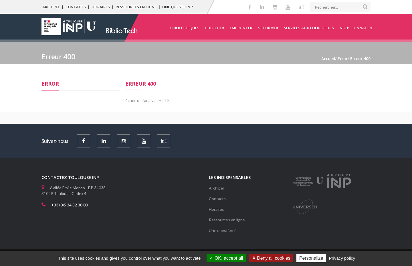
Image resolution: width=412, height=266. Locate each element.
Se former (268, 27)
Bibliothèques (184, 27)
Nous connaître (356, 27)
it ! (301, 7)
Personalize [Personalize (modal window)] (311, 258)
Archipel (51, 6)
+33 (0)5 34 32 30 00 (69, 204)
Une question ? (177, 6)
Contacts (76, 6)
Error (50, 83)
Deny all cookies (271, 258)
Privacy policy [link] (342, 258)
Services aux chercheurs (309, 27)
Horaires (101, 6)
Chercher (214, 27)
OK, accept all (226, 258)
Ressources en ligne (136, 6)
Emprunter (241, 27)
